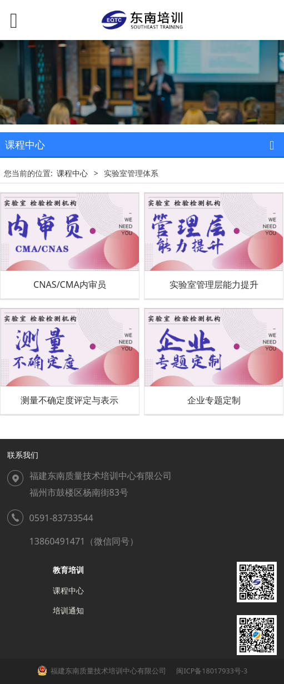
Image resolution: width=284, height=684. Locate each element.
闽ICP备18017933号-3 (211, 671)
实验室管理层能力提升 (214, 284)
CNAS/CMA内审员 (69, 284)
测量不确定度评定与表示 (69, 400)
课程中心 (72, 173)
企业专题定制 (214, 400)
